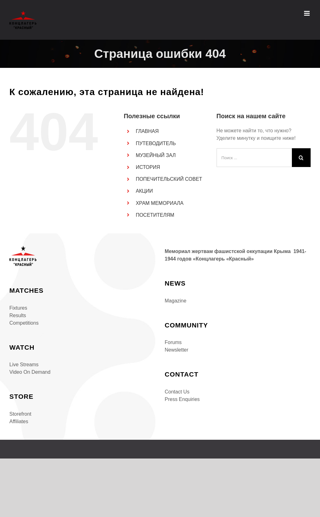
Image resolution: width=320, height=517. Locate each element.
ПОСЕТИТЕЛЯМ (155, 215)
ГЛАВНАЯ (147, 131)
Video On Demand (29, 372)
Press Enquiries (182, 399)
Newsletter (176, 349)
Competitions (23, 323)
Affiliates (18, 421)
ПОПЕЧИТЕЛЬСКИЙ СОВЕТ (169, 179)
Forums (173, 342)
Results (17, 315)
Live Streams (23, 364)
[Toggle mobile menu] (307, 13)
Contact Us (177, 391)
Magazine (175, 300)
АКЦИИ (144, 191)
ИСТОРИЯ (148, 167)
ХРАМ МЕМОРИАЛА (159, 203)
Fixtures (18, 308)
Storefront (20, 414)
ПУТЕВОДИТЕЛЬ (156, 143)
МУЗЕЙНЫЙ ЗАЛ (156, 155)
